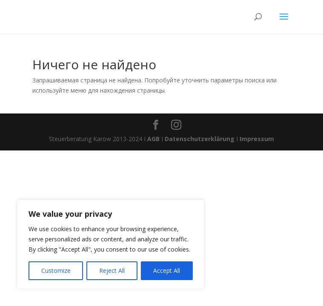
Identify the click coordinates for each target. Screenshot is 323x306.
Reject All (112, 270)
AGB (153, 139)
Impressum (257, 139)
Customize (56, 270)
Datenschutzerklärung (199, 139)
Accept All (166, 270)
